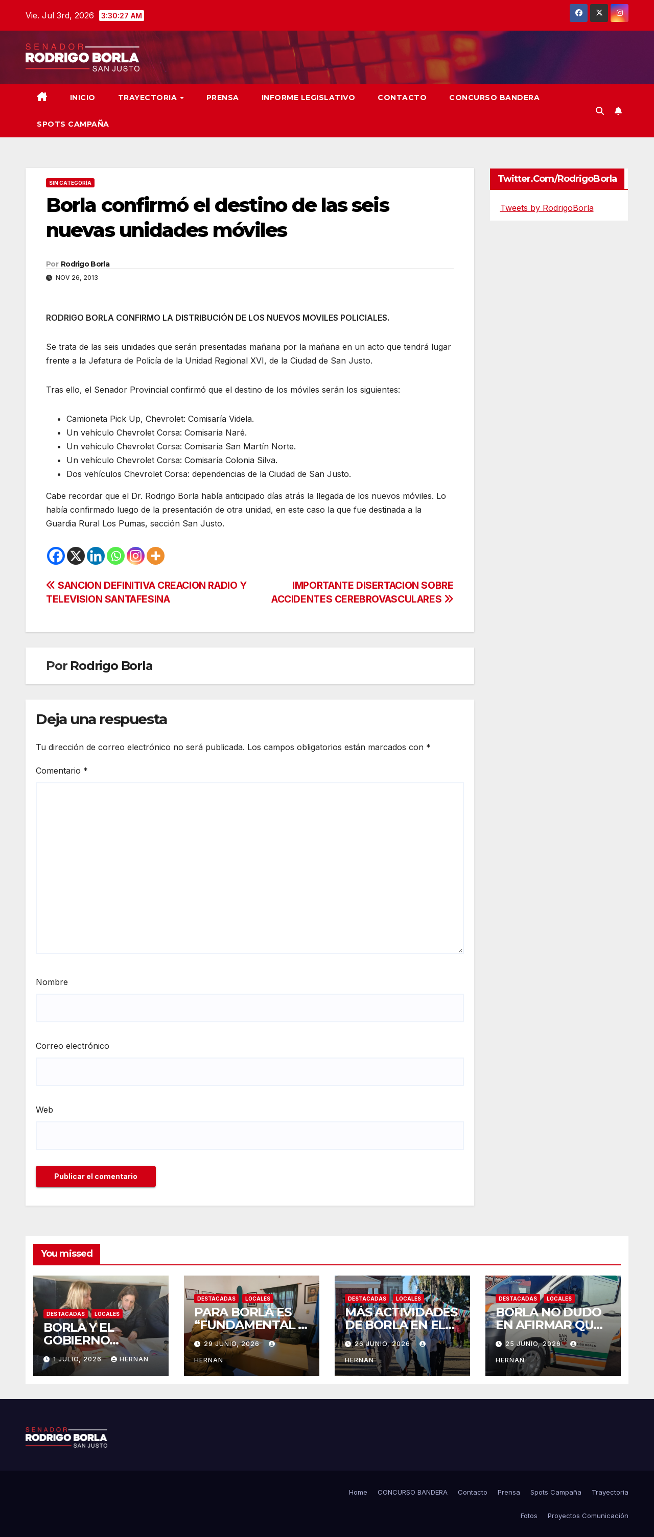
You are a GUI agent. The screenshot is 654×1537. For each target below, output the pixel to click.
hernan (130, 1359)
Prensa (222, 97)
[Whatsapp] (116, 556)
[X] (76, 556)
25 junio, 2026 (534, 1344)
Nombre (52, 982)
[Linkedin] (96, 556)
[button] (600, 111)
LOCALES (107, 1314)
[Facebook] (56, 556)
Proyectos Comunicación (588, 1515)
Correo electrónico (72, 1046)
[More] (156, 556)
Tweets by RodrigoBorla (547, 208)
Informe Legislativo (309, 97)
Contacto (402, 97)
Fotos (529, 1515)
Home (358, 1492)
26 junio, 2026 (383, 1344)
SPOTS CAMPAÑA (73, 124)
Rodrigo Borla (85, 264)
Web (44, 1109)
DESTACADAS (65, 1314)
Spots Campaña (555, 1492)
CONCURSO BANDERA (494, 97)
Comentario (62, 770)
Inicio (83, 97)
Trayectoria (148, 97)
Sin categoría (70, 183)
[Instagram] (136, 556)
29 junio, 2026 (233, 1344)
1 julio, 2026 (78, 1359)
